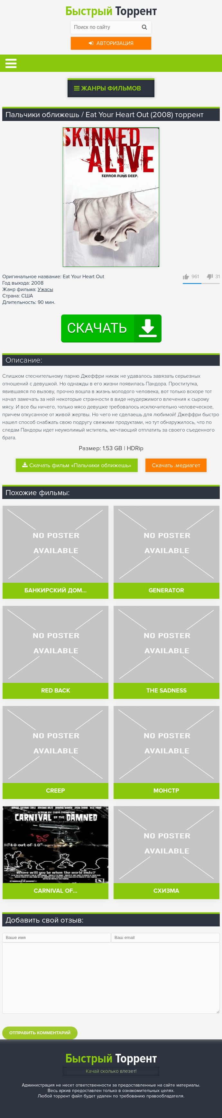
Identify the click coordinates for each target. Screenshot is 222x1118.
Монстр (166, 791)
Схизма (166, 891)
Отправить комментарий (39, 1032)
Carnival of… (55, 891)
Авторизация (111, 43)
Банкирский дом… (55, 590)
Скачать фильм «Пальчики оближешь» (76, 465)
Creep (55, 791)
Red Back (55, 690)
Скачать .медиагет (176, 465)
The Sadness (166, 690)
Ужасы (45, 289)
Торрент (111, 11)
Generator (166, 590)
